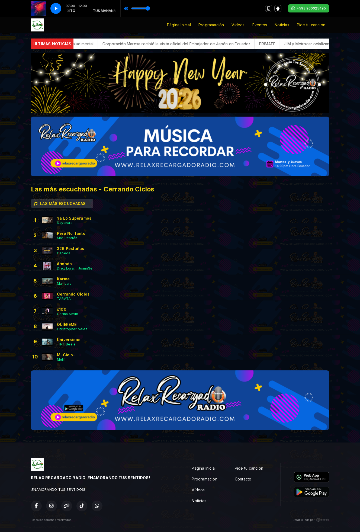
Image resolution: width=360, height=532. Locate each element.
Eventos (259, 25)
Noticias (282, 25)
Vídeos (238, 25)
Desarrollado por (310, 520)
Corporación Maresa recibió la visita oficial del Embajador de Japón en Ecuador (197, 43)
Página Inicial (179, 25)
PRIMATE (289, 43)
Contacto (243, 479)
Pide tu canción (311, 25)
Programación (211, 25)
